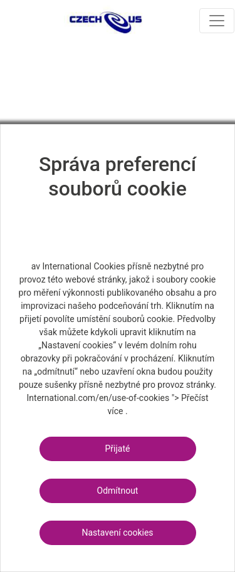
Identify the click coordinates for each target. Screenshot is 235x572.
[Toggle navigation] (216, 20)
